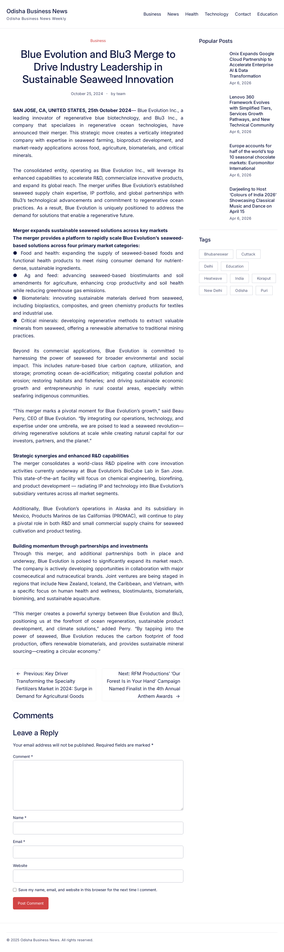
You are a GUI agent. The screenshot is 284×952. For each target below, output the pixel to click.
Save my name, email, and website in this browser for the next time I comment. (87, 889)
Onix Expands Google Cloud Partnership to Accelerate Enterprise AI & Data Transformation (252, 65)
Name (19, 817)
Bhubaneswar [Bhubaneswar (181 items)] (216, 254)
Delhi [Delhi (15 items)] (208, 266)
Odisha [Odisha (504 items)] (241, 290)
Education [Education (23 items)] (235, 266)
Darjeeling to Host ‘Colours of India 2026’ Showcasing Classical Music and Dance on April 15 (253, 200)
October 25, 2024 (87, 93)
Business (98, 40)
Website (20, 865)
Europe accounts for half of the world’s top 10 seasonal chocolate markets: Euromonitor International (252, 157)
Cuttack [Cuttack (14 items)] (248, 254)
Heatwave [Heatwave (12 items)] (213, 278)
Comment (23, 756)
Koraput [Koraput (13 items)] (264, 278)
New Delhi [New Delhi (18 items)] (213, 290)
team (121, 93)
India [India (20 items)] (239, 278)
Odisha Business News (36, 11)
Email (19, 841)
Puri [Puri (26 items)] (264, 290)
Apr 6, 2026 (240, 82)
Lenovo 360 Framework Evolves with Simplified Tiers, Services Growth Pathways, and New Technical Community (252, 111)
